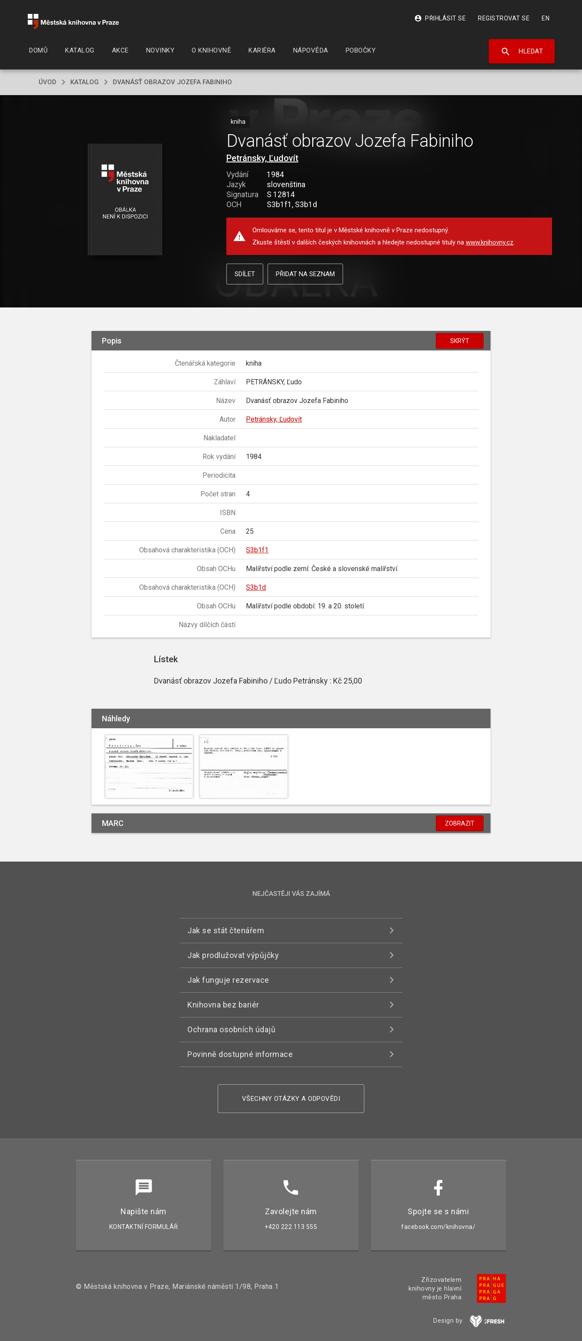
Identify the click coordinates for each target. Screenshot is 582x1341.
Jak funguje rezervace (228, 979)
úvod (47, 82)
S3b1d (256, 587)
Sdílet (245, 274)
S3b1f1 (257, 550)
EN (545, 18)
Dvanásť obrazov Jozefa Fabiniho (172, 82)
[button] (125, 200)
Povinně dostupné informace (240, 1054)
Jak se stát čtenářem (225, 930)
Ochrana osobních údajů (231, 1029)
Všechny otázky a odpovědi (291, 1099)
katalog (84, 82)
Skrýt (459, 340)
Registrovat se (504, 18)
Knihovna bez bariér (223, 1004)
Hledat (521, 51)
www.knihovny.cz (489, 242)
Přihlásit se (440, 18)
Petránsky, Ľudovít (262, 158)
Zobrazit (459, 823)
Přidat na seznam (305, 274)
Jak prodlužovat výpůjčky (233, 955)
